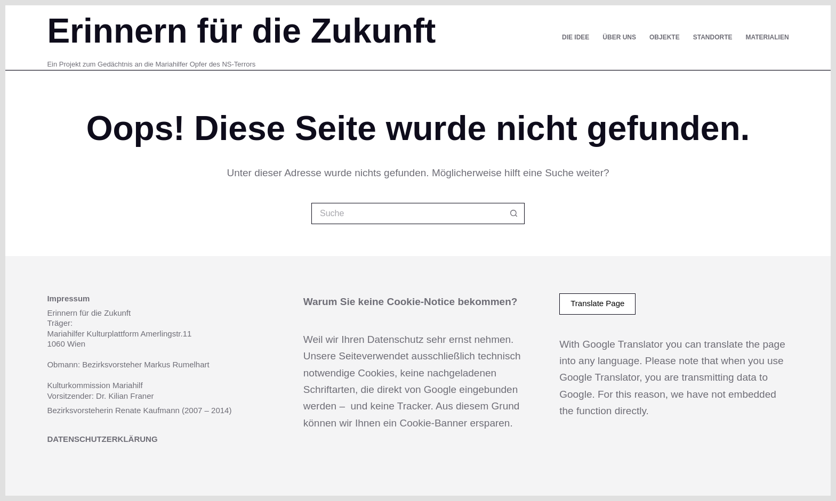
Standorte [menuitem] (713, 37)
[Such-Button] (514, 213)
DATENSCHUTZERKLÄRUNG (102, 438)
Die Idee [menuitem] (575, 37)
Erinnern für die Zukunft (241, 31)
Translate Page (597, 303)
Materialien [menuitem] (767, 37)
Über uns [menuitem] (619, 37)
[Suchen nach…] (407, 213)
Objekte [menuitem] (664, 37)
